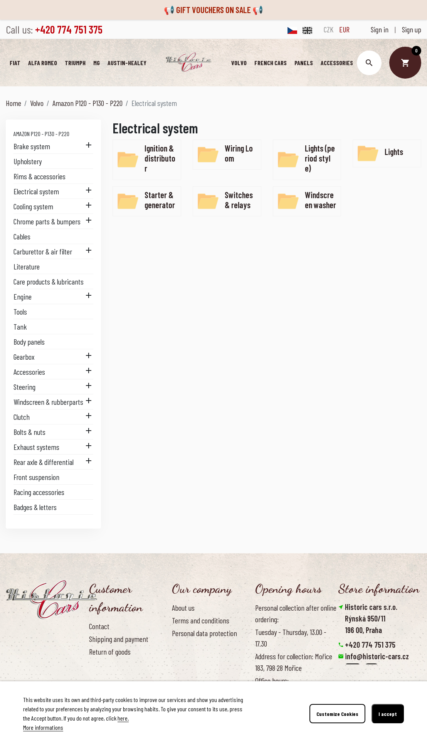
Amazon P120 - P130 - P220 (41, 133)
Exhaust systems (36, 446)
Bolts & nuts (29, 431)
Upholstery (27, 161)
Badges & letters (35, 507)
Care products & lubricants (48, 281)
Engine (22, 296)
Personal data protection (204, 633)
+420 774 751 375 (370, 644)
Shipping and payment (118, 638)
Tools (20, 311)
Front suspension (36, 477)
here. (123, 718)
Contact (99, 626)
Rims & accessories (39, 176)
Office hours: (272, 680)
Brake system (31, 146)
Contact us (103, 677)
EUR (344, 29)
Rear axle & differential (43, 461)
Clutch (21, 416)
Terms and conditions (200, 620)
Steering (24, 386)
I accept (387, 714)
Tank (20, 326)
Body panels (29, 341)
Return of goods (110, 651)
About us (183, 607)
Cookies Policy (190, 645)
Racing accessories (38, 492)
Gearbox (24, 356)
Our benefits (188, 658)
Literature (26, 266)
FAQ (93, 664)
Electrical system (36, 191)
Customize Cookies (337, 714)
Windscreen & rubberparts (48, 401)
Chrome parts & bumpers (47, 221)
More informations (43, 727)
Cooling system (33, 206)
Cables (21, 236)
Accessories (29, 371)
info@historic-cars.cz (377, 656)
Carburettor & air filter (42, 251)
